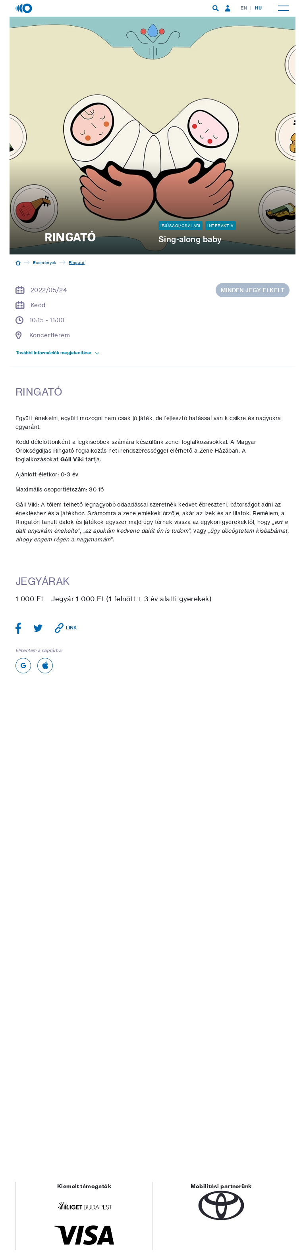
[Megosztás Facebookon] (18, 628)
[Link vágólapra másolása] (66, 628)
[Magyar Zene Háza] (24, 7)
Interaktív (220, 225)
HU (258, 8)
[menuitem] (216, 8)
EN (244, 8)
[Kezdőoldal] (18, 262)
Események (44, 262)
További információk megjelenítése (58, 353)
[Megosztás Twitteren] (38, 628)
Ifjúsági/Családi (180, 225)
